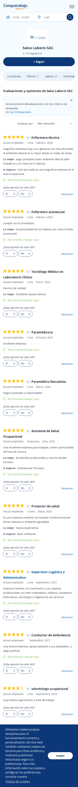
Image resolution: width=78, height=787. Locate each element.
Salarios (51, 76)
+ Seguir (39, 62)
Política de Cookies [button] (18, 781)
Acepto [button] (60, 755)
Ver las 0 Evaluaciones (18, 112)
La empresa (14, 76)
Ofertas (33, 76)
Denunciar (67, 194)
